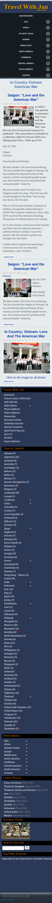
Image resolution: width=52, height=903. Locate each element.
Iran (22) (8, 589)
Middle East (26, 46)
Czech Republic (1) (13, 514)
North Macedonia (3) (15, 635)
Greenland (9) (11, 564)
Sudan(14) (9, 671)
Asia (26, 22)
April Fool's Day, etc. (14, 430)
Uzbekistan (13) (12, 717)
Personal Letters (12, 419)
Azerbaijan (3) (11, 467)
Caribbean (26, 57)
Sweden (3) (10, 682)
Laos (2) (8, 607)
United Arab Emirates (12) (17, 707)
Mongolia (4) (10, 621)
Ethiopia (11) (10, 539)
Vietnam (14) (10, 721)
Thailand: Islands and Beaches (20, 790)
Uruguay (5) (10, 714)
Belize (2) (9, 474)
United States (11, 811)
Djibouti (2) (10, 521)
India (7, 582)
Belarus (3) (9, 471)
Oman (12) (9, 642)
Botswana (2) (12, 485)
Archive (8, 437)
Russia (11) (9, 660)
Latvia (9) (9, 610)
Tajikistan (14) (11, 692)
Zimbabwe (9, 801)
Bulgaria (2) (10, 489)
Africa (26, 28)
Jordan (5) (9, 600)
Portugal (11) (10, 653)
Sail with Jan (10, 402)
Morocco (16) (11, 625)
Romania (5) (10, 657)
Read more (9, 257)
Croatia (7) (9, 510)
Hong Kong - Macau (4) (16, 575)
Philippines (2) (12, 650)
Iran (6, 793)
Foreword (9, 394)
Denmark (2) (10, 517)
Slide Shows (10, 405)
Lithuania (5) (11, 614)
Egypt (7, 528)
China (7, 503)
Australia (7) (10, 464)
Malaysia (8, 617)
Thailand (9, 696)
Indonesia (9, 585)
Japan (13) (9, 596)
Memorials (10, 416)
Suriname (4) (11, 675)
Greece (7, 560)
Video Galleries (12, 412)
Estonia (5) (9, 535)
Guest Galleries (12, 441)
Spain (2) (8, 667)
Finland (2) (10, 546)
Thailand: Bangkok (14, 786)
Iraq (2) (8, 592)
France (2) (9, 549)
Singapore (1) (11, 664)
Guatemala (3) (11, 567)
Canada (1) (9, 496)
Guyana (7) (10, 571)
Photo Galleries (12, 409)
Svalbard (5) (10, 678)
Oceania (26, 75)
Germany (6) (10, 557)
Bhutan (8, 815)
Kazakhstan (10, 603)
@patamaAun (8, 899)
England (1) (10, 532)
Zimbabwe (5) (13, 728)
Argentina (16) (11, 457)
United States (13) (13, 710)
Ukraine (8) (10, 703)
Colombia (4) (10, 507)
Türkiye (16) (10, 700)
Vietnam (7, 276)
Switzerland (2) (12, 685)
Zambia (8, 804)
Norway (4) (10, 639)
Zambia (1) (11, 725)
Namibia (8, 797)
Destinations (26, 16)
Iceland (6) (9, 578)
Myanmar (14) (11, 628)
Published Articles (13, 423)
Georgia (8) (10, 553)
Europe (26, 39)
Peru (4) (8, 646)
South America (26, 69)
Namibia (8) (11, 632)
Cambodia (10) (11, 492)
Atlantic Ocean (26, 34)
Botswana (9, 808)
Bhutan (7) (9, 478)
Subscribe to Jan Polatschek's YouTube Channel (27, 858)
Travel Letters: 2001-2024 (17, 398)
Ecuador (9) (10, 524)
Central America (26, 63)
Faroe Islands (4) (12, 542)
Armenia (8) (10, 460)
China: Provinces (13, 782)
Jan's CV (8, 434)
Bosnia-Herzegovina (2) (16, 482)
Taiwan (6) (9, 689)
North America (26, 52)
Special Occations (13, 427)
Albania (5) (10, 453)
